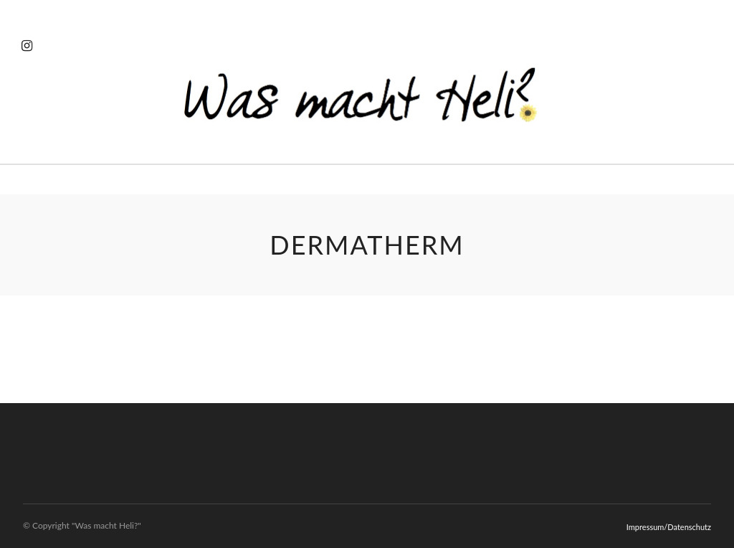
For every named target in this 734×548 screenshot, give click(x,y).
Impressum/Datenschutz (668, 527)
